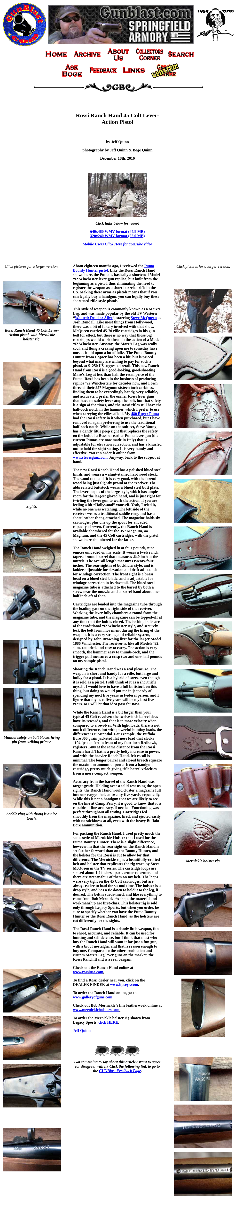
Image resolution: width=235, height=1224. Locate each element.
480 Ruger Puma (145, 414)
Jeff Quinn (82, 1030)
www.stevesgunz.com (90, 457)
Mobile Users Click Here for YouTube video (117, 244)
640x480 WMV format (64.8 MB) (117, 231)
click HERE (108, 1022)
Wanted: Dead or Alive (94, 318)
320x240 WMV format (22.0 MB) (117, 236)
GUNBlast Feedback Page (120, 1071)
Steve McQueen (144, 318)
